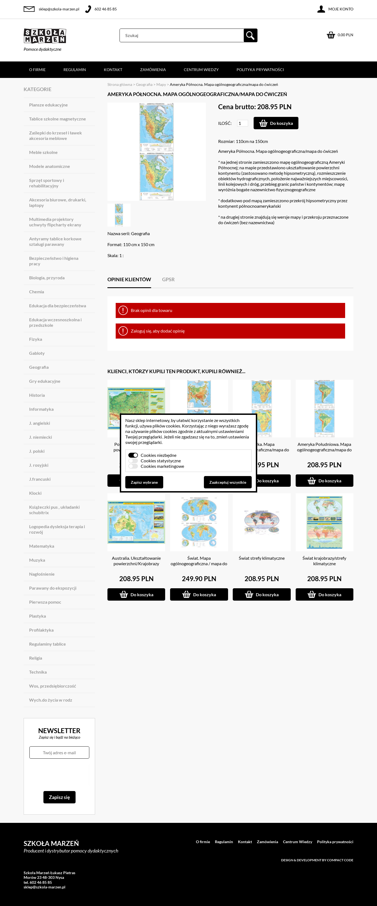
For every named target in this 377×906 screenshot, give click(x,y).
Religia (35, 657)
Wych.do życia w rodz (50, 699)
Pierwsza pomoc (45, 601)
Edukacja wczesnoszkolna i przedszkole (55, 322)
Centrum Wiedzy (201, 69)
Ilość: (225, 123)
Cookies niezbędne (158, 455)
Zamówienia (153, 69)
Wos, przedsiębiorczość (52, 685)
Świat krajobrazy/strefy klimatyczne (324, 560)
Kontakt (113, 69)
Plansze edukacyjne (48, 104)
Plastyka (37, 615)
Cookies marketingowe (162, 466)
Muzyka (37, 559)
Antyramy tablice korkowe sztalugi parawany (55, 241)
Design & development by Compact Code (317, 860)
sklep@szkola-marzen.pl (59, 9)
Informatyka (41, 409)
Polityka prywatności (260, 69)
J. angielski (39, 423)
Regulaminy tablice (47, 643)
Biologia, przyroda (47, 277)
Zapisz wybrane (144, 482)
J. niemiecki (40, 437)
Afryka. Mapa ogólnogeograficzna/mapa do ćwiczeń (261, 449)
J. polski (37, 451)
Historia (37, 395)
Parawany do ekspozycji (52, 587)
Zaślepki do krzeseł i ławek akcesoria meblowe (55, 135)
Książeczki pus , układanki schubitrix (54, 509)
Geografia (39, 367)
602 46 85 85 (106, 9)
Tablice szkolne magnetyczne (57, 118)
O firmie (37, 69)
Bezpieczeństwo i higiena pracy (53, 260)
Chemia (36, 291)
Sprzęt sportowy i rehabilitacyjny (46, 183)
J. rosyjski (38, 465)
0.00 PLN (345, 34)
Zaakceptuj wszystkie (227, 482)
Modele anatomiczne (49, 166)
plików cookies (166, 425)
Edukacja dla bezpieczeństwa (57, 305)
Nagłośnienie (42, 573)
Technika (38, 671)
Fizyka (35, 339)
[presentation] (59, 775)
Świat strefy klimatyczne (262, 558)
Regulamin (74, 69)
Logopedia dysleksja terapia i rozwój (57, 529)
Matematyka (41, 545)
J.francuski (40, 479)
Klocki (35, 493)
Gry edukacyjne (44, 381)
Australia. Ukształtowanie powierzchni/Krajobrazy (136, 560)
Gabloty (37, 353)
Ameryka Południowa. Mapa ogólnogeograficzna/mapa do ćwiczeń (324, 449)
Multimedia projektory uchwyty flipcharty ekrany (55, 221)
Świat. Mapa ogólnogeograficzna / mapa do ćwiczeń (199, 563)
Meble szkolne (43, 152)
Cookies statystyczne (161, 460)
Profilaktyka (41, 629)
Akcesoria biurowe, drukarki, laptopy (57, 202)
